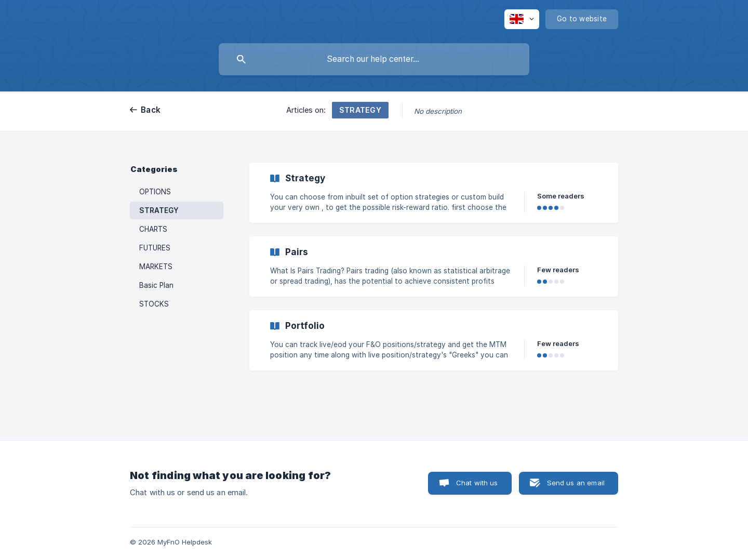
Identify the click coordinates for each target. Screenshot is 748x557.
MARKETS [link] (155, 266)
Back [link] (151, 110)
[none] (521, 19)
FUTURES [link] (154, 248)
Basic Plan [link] (156, 285)
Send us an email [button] (576, 483)
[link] (433, 193)
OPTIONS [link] (155, 192)
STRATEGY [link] (159, 210)
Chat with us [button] (477, 483)
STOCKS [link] (154, 304)
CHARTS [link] (153, 229)
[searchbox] (374, 59)
